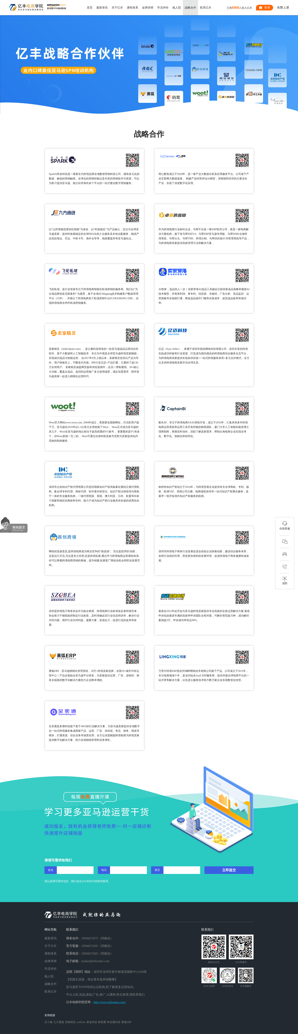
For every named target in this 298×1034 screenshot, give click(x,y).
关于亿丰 (117, 7)
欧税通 (102, 1022)
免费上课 (283, 7)
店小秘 (48, 1022)
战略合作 (190, 7)
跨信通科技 (113, 1022)
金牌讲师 (147, 7)
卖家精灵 (70, 1022)
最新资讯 (102, 7)
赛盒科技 (91, 1022)
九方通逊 (58, 1022)
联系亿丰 (205, 7)
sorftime (81, 1022)
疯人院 (176, 7)
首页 (90, 7)
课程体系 (132, 7)
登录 (264, 7)
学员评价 (163, 7)
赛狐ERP (126, 1022)
